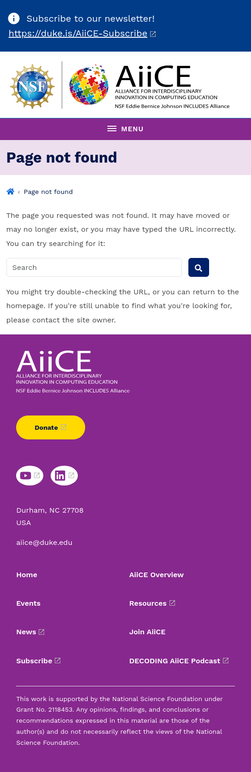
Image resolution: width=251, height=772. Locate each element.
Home (26, 574)
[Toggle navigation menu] (125, 129)
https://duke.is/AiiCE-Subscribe (78, 33)
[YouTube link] (29, 475)
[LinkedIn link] (64, 475)
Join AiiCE (147, 631)
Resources (148, 603)
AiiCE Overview (156, 574)
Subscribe (34, 660)
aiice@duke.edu (44, 542)
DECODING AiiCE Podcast (175, 660)
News (26, 631)
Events (28, 603)
